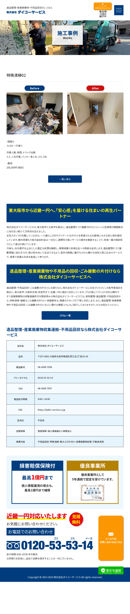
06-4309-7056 (45, 372)
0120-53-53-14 (45, 382)
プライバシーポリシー (112, 578)
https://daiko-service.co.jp (51, 414)
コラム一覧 (65, 320)
